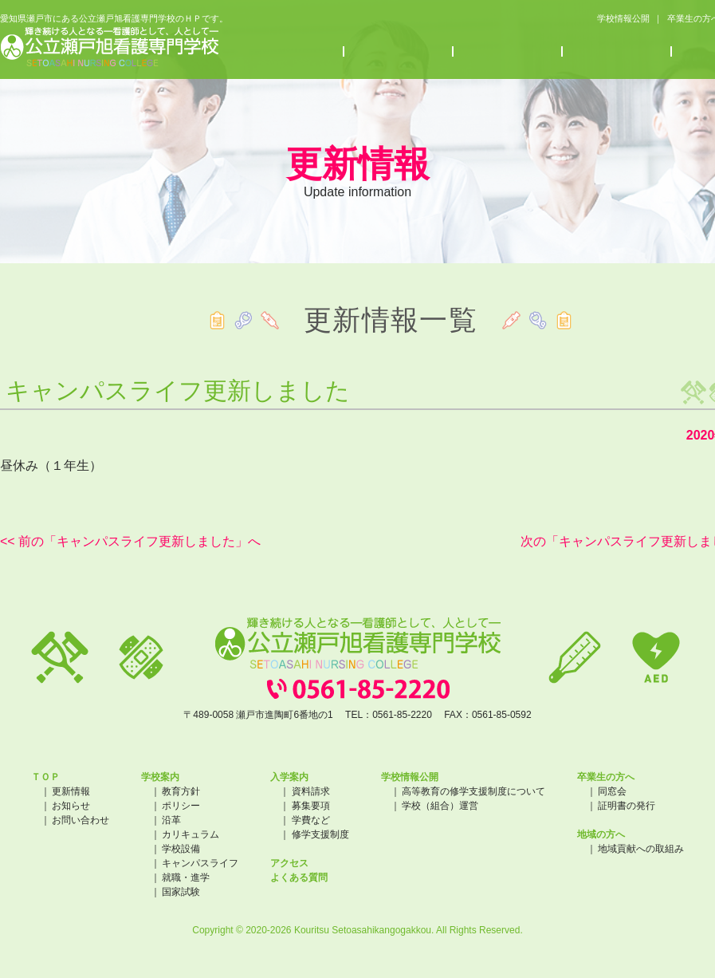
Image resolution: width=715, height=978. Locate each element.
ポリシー (181, 805)
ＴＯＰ (45, 777)
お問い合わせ (80, 820)
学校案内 (289, 53)
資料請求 (311, 791)
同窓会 (612, 791)
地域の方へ (601, 834)
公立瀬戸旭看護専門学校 (109, 48)
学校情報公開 (609, 19)
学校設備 (181, 848)
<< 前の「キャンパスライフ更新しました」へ (130, 541)
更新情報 (71, 791)
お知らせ (508, 53)
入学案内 (399, 53)
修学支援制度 (320, 834)
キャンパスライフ (200, 863)
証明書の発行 (626, 805)
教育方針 (181, 791)
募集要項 (311, 805)
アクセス (617, 53)
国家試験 (181, 891)
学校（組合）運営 (440, 805)
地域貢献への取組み (641, 848)
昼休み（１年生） (51, 465)
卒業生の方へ (685, 19)
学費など (311, 820)
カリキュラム (190, 834)
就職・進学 (186, 877)
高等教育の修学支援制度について (473, 791)
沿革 (171, 820)
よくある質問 (299, 877)
